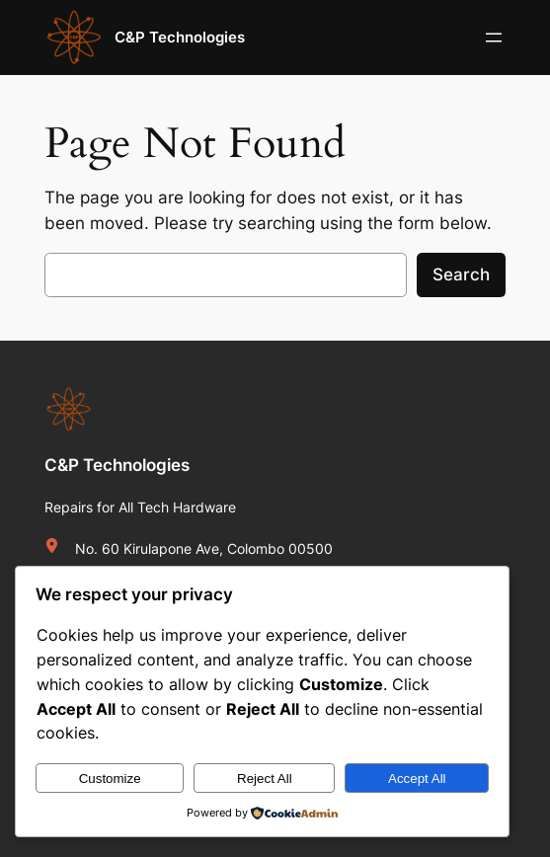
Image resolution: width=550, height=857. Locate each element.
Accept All (417, 778)
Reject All (264, 778)
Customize (110, 778)
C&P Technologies (180, 37)
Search (461, 274)
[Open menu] (494, 37)
